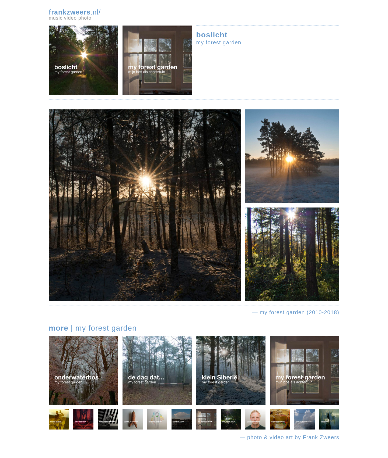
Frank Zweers (321, 437)
